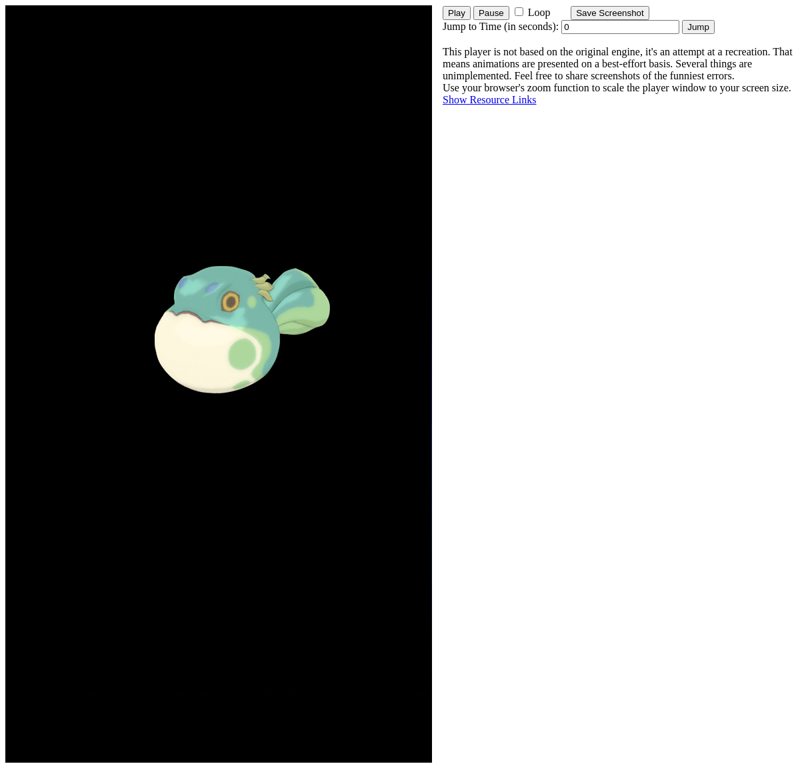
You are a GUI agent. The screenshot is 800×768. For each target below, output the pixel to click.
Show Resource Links (489, 99)
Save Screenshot (610, 13)
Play (456, 13)
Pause (491, 13)
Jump (698, 27)
